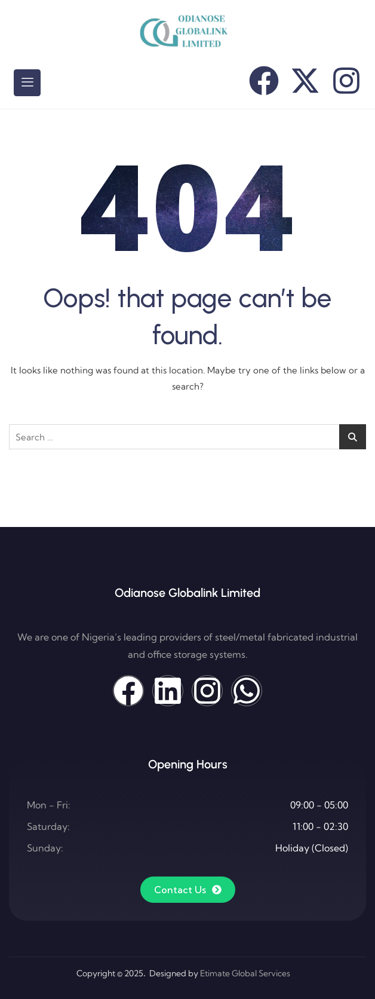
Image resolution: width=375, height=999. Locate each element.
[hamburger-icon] (27, 82)
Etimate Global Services (245, 973)
